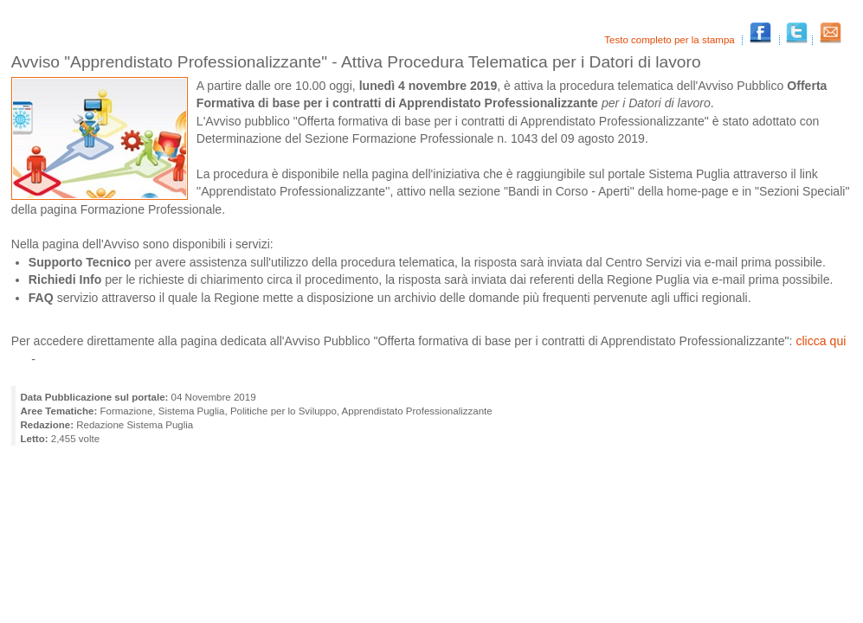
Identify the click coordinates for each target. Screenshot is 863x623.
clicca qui (820, 341)
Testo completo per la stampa (670, 40)
